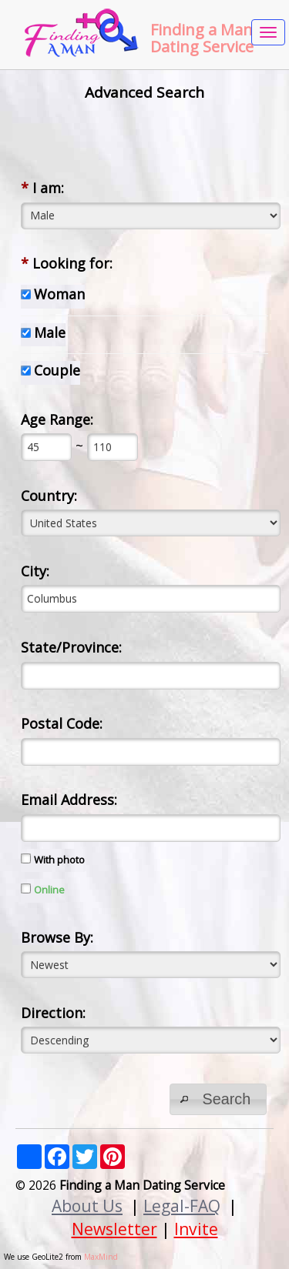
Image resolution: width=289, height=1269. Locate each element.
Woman (59, 294)
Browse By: (57, 937)
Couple (57, 370)
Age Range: (57, 419)
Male (50, 332)
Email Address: (69, 799)
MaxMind (101, 1256)
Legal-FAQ (181, 1205)
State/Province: (71, 647)
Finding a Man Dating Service (202, 38)
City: (35, 571)
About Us (87, 1205)
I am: (42, 188)
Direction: (53, 1013)
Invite (196, 1228)
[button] (218, 1099)
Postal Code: (61, 723)
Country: (49, 495)
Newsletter (114, 1228)
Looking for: (67, 263)
